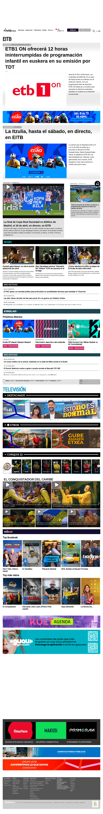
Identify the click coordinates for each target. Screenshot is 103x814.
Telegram (72, 785)
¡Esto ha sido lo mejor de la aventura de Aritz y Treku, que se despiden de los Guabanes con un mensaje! (76, 505)
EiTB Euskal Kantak (17, 788)
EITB (7, 39)
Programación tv (8, 780)
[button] (98, 328)
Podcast (15, 791)
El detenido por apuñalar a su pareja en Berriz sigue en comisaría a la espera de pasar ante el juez (42, 305)
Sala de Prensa (62, 788)
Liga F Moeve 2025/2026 (36, 783)
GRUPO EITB (85, 30)
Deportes (28, 30)
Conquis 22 (15, 454)
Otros (50, 30)
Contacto (76, 802)
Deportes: (33, 778)
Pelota (31, 791)
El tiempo (60, 779)
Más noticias (10, 284)
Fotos (46, 781)
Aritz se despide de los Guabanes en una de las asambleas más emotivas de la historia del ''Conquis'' (19, 524)
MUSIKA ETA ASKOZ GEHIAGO (19, 742)
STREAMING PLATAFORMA (79, 742)
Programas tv (7, 781)
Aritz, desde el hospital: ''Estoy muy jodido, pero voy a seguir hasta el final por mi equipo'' (51, 523)
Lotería (59, 784)
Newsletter (73, 778)
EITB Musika (16, 786)
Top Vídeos (48, 780)
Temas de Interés (62, 786)
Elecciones (60, 783)
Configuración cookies (59, 802)
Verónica (56, 472)
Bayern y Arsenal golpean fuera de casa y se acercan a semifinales (30, 375)
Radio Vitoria (16, 783)
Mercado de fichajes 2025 (36, 788)
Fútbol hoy (32, 780)
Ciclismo (32, 793)
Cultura (25, 785)
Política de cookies (47, 802)
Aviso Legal (38, 802)
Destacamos (16, 395)
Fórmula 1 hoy (33, 786)
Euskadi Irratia (16, 780)
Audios (47, 783)
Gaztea (14, 785)
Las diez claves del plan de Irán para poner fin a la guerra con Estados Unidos (34, 298)
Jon (76, 472)
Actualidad (25, 780)
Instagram (72, 783)
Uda (46, 472)
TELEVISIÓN (14, 390)
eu (97, 31)
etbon (14, 424)
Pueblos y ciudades (63, 787)
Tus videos (84, 383)
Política (25, 783)
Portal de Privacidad (29, 802)
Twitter (72, 782)
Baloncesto (33, 795)
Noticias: (26, 778)
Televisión (37, 30)
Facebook (72, 780)
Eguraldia (25, 788)
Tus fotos (84, 381)
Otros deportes (33, 796)
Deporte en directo (34, 798)
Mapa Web (82, 802)
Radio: (14, 778)
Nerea (26, 472)
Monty (16, 472)
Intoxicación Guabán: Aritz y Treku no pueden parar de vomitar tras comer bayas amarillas (83, 523)
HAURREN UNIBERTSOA (47, 742)
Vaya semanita (7, 785)
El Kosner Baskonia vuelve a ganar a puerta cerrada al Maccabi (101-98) (32, 368)
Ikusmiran (25, 786)
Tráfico (59, 781)
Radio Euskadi (16, 781)
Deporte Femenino (34, 790)
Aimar (66, 472)
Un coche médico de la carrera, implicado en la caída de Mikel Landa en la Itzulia (35, 362)
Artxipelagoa (16, 793)
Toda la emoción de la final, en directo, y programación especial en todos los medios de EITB (85, 206)
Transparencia (69, 802)
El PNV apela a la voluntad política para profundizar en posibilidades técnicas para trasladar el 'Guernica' (45, 292)
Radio (44, 30)
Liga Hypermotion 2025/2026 (37, 785)
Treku (86, 472)
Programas (15, 790)
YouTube (72, 789)
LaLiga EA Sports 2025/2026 (37, 781)
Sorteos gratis (62, 782)
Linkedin (72, 787)
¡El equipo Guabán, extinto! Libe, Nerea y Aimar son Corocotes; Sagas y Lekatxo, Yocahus (26, 505)
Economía (25, 781)
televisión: (7, 778)
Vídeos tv (6, 783)
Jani (36, 472)
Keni (96, 472)
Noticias (21, 30)
